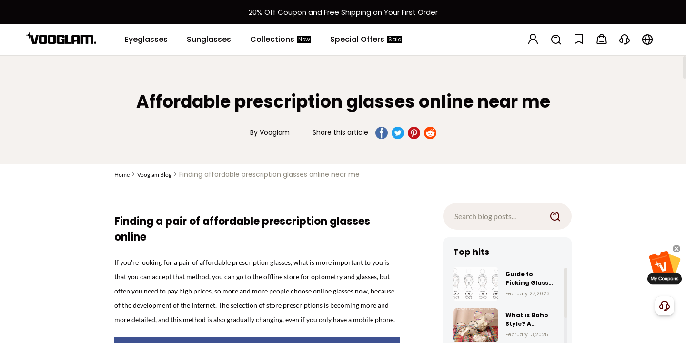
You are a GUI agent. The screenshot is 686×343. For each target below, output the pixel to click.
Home (122, 174)
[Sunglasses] (209, 39)
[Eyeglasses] (146, 39)
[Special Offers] (366, 39)
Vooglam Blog (154, 174)
